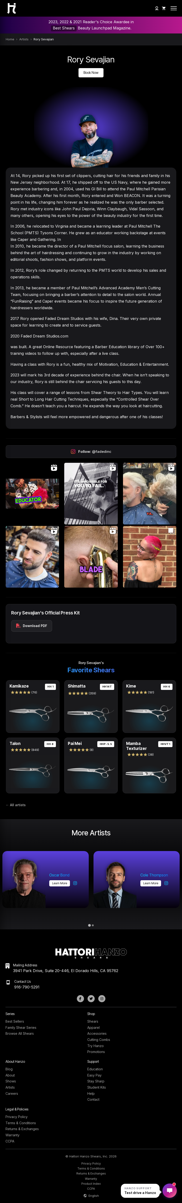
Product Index (91, 1183)
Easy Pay (94, 1075)
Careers (11, 1093)
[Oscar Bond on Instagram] (75, 883)
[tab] (89, 925)
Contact (93, 1099)
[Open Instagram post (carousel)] (149, 557)
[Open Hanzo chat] (140, 1191)
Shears (92, 1021)
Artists (24, 39)
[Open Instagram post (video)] (32, 493)
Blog (9, 1069)
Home (10, 39)
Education (95, 1069)
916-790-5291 (26, 987)
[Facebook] (80, 998)
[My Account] (157, 8)
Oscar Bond (59, 875)
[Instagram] (101, 998)
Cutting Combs (98, 1040)
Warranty (12, 1135)
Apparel (93, 1027)
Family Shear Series (20, 1027)
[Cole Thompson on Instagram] (166, 883)
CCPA (9, 1141)
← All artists (16, 805)
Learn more (59, 883)
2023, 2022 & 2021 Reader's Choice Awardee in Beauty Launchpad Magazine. (91, 25)
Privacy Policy (16, 1117)
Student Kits (96, 1087)
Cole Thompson (154, 875)
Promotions (96, 1052)
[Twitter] (91, 998)
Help (91, 1093)
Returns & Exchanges (22, 1129)
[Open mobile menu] (173, 8)
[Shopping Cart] (164, 8)
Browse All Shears (19, 1033)
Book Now (91, 72)
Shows (10, 1081)
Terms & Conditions (20, 1123)
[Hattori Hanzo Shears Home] (8, 8)
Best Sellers (14, 1021)
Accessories (97, 1033)
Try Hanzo (95, 1046)
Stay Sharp (95, 1081)
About (10, 1075)
